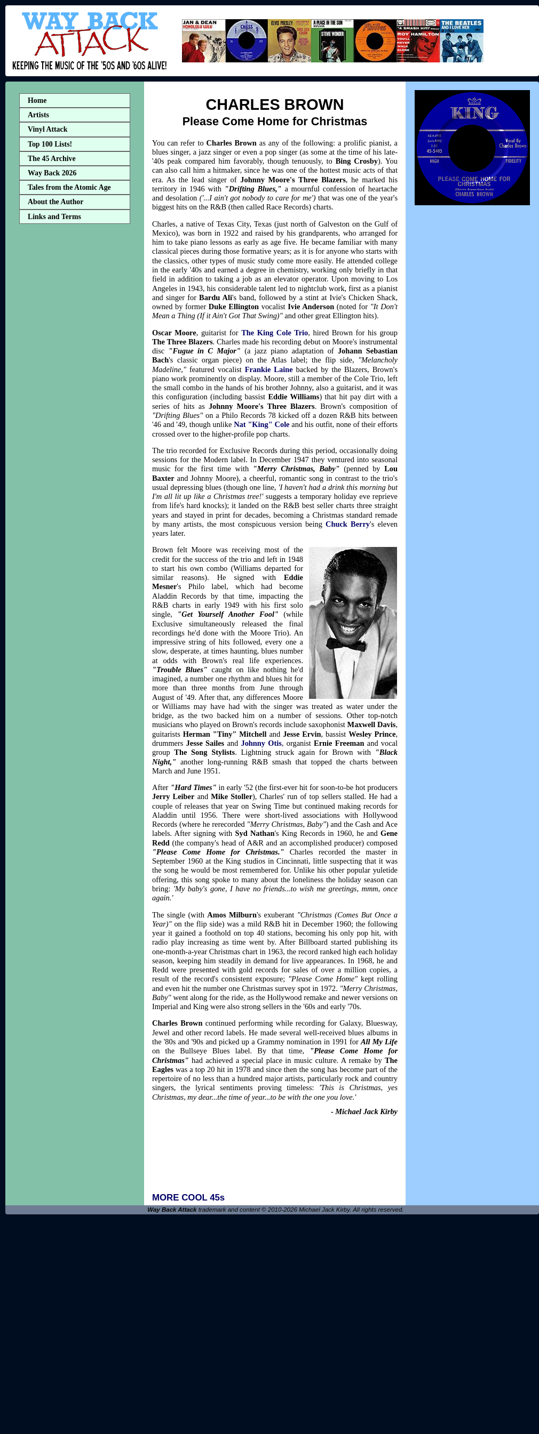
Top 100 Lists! (50, 144)
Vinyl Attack (47, 129)
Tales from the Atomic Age (69, 187)
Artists (38, 115)
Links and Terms (54, 217)
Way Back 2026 (52, 173)
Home (37, 100)
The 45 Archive (52, 159)
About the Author (55, 202)
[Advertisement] (74, 396)
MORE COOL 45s (188, 1198)
